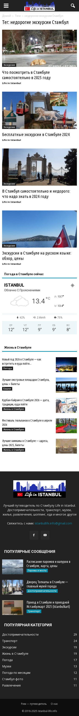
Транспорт (34, 611)
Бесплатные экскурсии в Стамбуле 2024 (36, 134)
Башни (7, 388)
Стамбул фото (12, 679)
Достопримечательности (42, 590)
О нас (54, 704)
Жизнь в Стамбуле (13, 409)
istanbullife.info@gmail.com (53, 523)
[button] (73, 5)
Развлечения (11, 685)
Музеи (6, 666)
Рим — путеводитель (34, 704)
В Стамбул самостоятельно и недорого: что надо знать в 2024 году (36, 193)
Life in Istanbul (11, 83)
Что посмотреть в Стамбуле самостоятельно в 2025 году (26, 75)
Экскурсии (9, 64)
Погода (7, 368)
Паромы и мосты (37, 570)
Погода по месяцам (16, 673)
